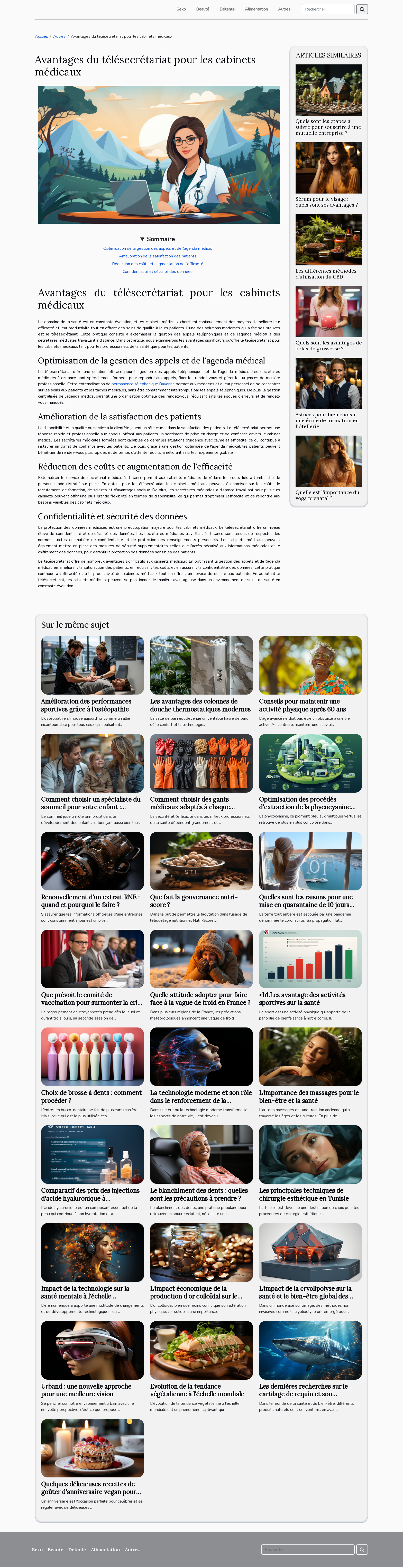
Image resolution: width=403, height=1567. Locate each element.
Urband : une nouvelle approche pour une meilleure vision (86, 1390)
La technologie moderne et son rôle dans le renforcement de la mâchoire (201, 1100)
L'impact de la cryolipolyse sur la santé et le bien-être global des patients (305, 1296)
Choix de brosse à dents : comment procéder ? (91, 1096)
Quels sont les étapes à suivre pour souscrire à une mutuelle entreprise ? (328, 127)
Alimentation (256, 9)
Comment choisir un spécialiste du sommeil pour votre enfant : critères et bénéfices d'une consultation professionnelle (90, 811)
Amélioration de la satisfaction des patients (157, 256)
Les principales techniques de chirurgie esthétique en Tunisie (304, 1194)
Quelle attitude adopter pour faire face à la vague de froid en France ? (200, 999)
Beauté (202, 9)
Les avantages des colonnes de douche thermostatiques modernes (200, 705)
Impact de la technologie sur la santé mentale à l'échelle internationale (85, 1296)
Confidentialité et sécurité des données (158, 271)
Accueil (41, 36)
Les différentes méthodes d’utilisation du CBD (326, 274)
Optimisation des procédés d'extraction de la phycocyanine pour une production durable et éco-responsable (305, 811)
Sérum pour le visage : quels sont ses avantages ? (327, 202)
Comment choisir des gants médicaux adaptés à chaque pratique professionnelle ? (190, 807)
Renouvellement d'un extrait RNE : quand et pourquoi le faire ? (90, 901)
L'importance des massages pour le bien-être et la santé (309, 1096)
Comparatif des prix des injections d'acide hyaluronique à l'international (90, 1198)
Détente (227, 9)
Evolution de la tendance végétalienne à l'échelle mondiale (197, 1390)
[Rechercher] (328, 9)
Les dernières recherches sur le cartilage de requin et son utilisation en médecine (303, 1394)
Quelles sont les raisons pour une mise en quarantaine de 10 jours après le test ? (306, 905)
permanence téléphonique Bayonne (143, 384)
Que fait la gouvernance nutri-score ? (194, 901)
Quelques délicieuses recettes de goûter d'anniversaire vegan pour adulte (88, 1492)
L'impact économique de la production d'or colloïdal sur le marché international (193, 1296)
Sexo (181, 9)
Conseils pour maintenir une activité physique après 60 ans (302, 705)
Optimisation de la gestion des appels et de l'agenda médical (157, 248)
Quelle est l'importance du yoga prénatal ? (327, 495)
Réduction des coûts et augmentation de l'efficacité (157, 264)
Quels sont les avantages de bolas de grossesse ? (329, 346)
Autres (284, 9)
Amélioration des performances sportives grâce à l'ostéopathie (86, 705)
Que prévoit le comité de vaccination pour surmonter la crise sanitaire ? (92, 1003)
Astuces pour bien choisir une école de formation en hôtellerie (327, 420)
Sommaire (161, 239)
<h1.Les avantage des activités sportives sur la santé (302, 999)
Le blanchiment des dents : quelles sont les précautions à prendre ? (199, 1194)
